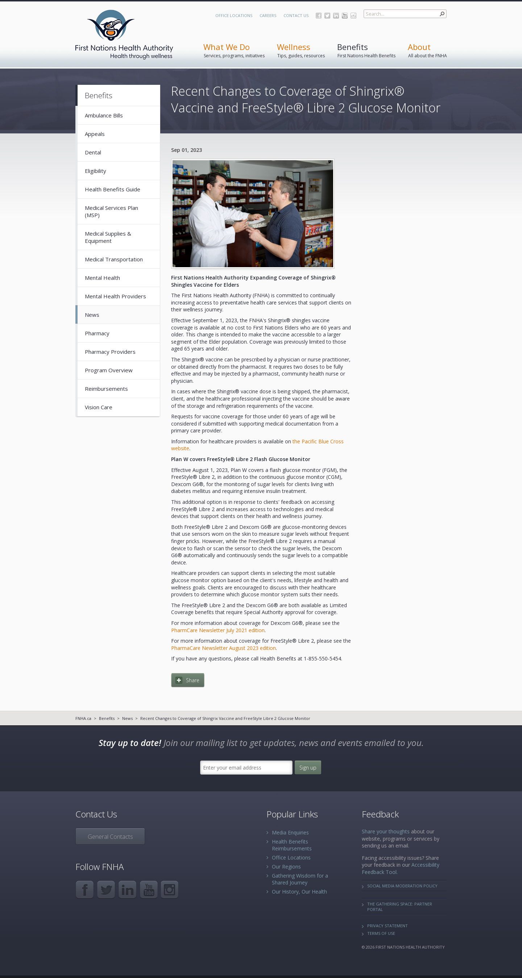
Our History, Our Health (299, 891)
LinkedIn (336, 15)
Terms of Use (381, 933)
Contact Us (295, 15)
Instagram (353, 15)
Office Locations (233, 15)
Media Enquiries (290, 832)
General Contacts (110, 837)
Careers (268, 15)
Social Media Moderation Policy (402, 885)
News (127, 718)
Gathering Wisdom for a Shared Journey (300, 879)
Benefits (107, 718)
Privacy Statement (387, 925)
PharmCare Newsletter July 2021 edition (218, 630)
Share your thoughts (386, 831)
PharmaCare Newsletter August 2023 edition (223, 648)
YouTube (345, 15)
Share (192, 680)
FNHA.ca (83, 718)
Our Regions (286, 866)
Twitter (327, 15)
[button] (442, 14)
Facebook (319, 15)
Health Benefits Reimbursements (292, 845)
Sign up (307, 767)
